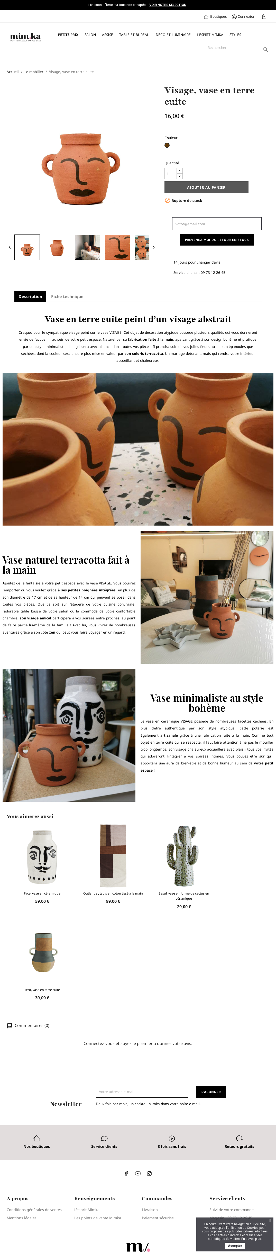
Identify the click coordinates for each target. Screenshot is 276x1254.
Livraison (150, 1209)
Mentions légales (21, 1217)
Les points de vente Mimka (97, 1217)
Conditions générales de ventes (34, 1209)
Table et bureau (134, 34)
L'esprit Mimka (210, 34)
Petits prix (68, 34)
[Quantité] (170, 173)
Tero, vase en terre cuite (42, 990)
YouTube (138, 1173)
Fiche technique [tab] (67, 296)
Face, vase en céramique (42, 893)
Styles (235, 34)
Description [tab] (30, 296)
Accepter (235, 1246)
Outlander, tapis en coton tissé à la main (113, 893)
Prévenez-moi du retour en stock (217, 240)
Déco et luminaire (173, 34)
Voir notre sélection (167, 5)
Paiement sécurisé (158, 1217)
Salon (90, 34)
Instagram (149, 1173)
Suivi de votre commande (231, 1209)
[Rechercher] (237, 47)
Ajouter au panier (206, 187)
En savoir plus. (251, 1239)
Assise (107, 34)
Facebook (127, 1173)
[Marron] (167, 147)
